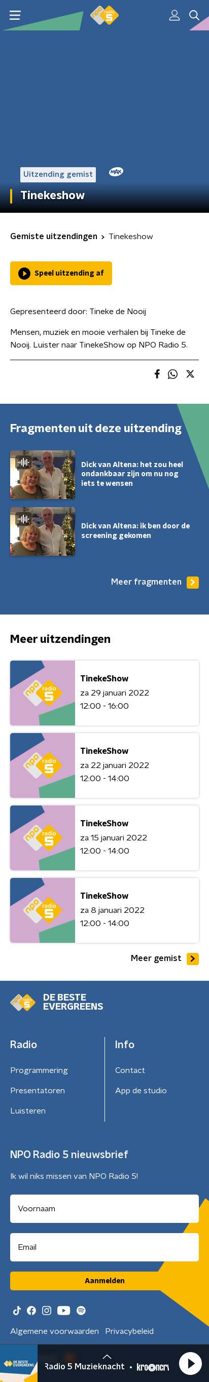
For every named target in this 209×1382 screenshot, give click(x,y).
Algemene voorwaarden (54, 1331)
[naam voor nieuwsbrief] (104, 1209)
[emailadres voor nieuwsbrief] (104, 1247)
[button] (190, 1363)
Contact (130, 1070)
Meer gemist (165, 959)
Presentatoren (37, 1091)
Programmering (39, 1070)
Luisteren (28, 1111)
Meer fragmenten (155, 583)
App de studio (141, 1091)
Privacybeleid (129, 1331)
